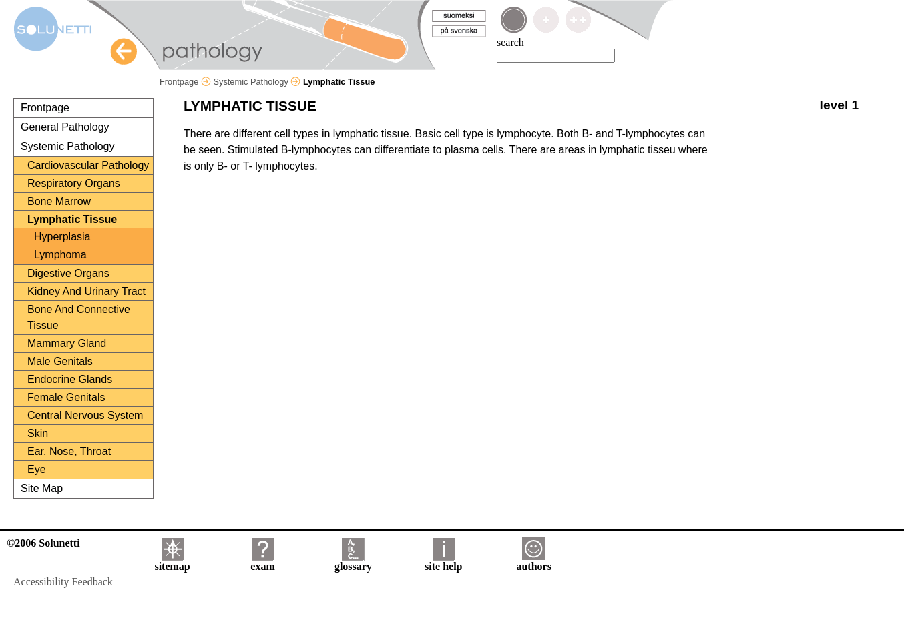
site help (443, 561)
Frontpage (185, 82)
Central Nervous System (85, 415)
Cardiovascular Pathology (88, 165)
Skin (37, 433)
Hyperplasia (62, 236)
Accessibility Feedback (63, 581)
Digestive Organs (68, 273)
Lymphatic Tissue (72, 219)
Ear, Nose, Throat (69, 451)
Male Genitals (60, 361)
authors (533, 561)
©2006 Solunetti (43, 543)
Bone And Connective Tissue (78, 317)
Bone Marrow (59, 201)
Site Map (42, 488)
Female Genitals (66, 397)
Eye (36, 469)
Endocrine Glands (69, 379)
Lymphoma (60, 254)
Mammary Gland (66, 343)
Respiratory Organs (73, 183)
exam (262, 561)
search (510, 42)
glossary (353, 561)
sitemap (172, 561)
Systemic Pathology (256, 82)
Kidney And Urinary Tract (86, 291)
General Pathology (65, 127)
